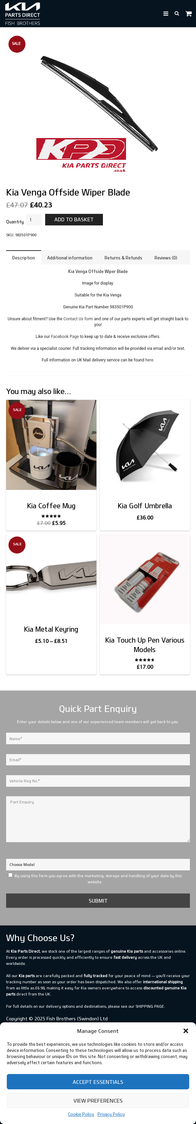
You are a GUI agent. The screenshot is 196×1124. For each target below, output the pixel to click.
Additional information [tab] (69, 257)
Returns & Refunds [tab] (123, 257)
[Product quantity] (34, 219)
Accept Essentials (98, 1082)
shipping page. (150, 1006)
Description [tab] (23, 257)
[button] (185, 1030)
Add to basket (74, 219)
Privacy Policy (111, 1114)
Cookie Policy (81, 1114)
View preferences (98, 1100)
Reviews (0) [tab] (166, 257)
